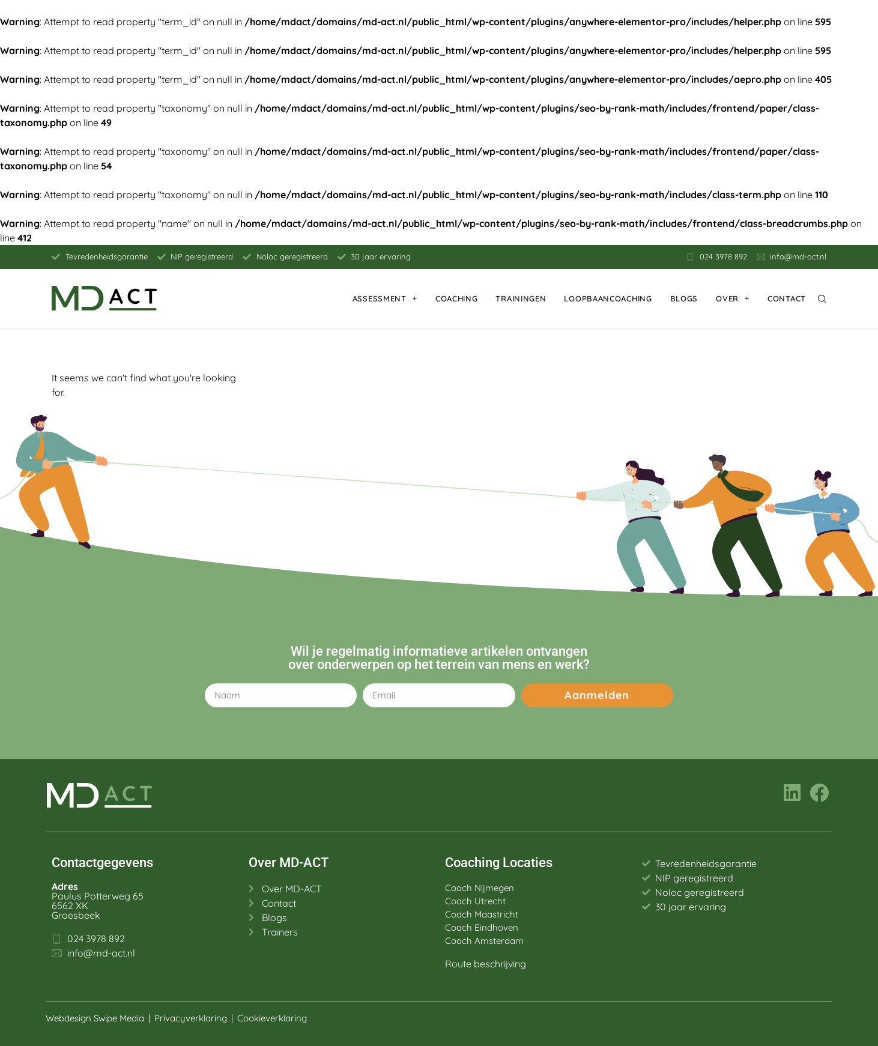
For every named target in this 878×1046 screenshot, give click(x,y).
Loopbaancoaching (608, 298)
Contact (786, 298)
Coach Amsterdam (484, 940)
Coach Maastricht (481, 914)
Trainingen (520, 298)
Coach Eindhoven (481, 927)
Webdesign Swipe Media (95, 1018)
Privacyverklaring (190, 1018)
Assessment (385, 298)
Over (732, 298)
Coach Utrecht (475, 901)
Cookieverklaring (273, 1018)
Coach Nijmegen (479, 887)
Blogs (684, 298)
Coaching (456, 298)
